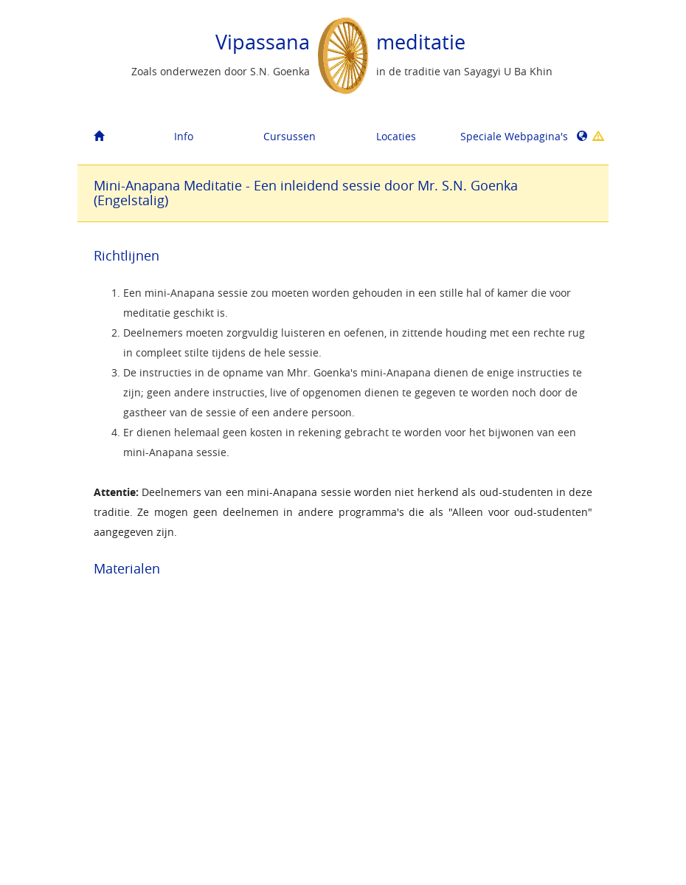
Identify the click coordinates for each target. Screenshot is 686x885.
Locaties (396, 136)
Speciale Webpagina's (507, 136)
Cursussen (289, 136)
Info (183, 136)
